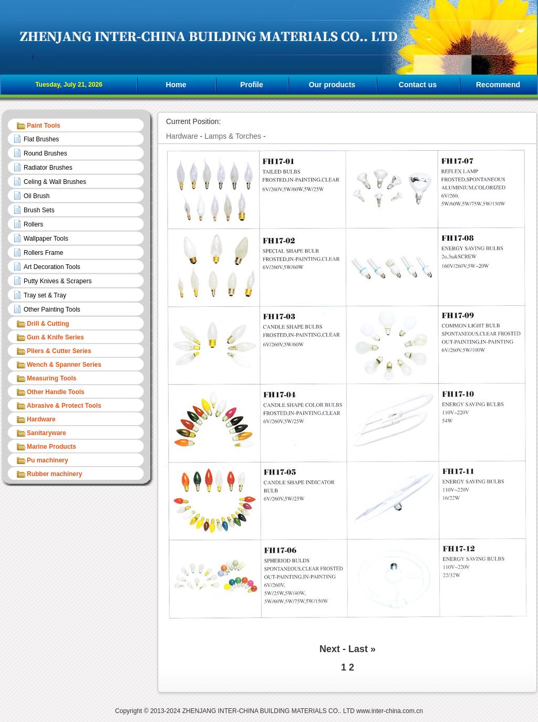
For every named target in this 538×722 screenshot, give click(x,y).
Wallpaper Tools (46, 238)
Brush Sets (39, 210)
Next (329, 649)
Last (358, 649)
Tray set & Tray (45, 295)
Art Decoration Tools (52, 267)
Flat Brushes (41, 139)
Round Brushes (45, 153)
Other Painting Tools (52, 309)
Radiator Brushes (48, 167)
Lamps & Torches (232, 136)
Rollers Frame (43, 252)
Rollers (33, 224)
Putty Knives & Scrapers (57, 281)
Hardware (182, 136)
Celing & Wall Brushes (55, 181)
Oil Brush (36, 196)
